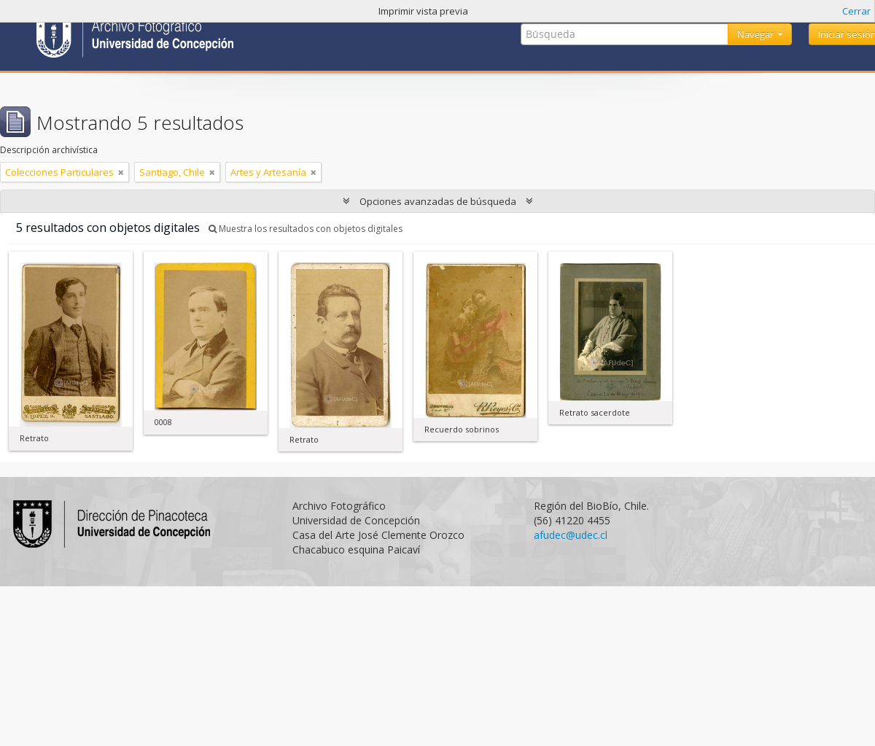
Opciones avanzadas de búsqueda (437, 201)
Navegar (756, 34)
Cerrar (856, 11)
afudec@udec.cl (570, 535)
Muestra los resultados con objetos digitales (305, 228)
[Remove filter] (121, 172)
